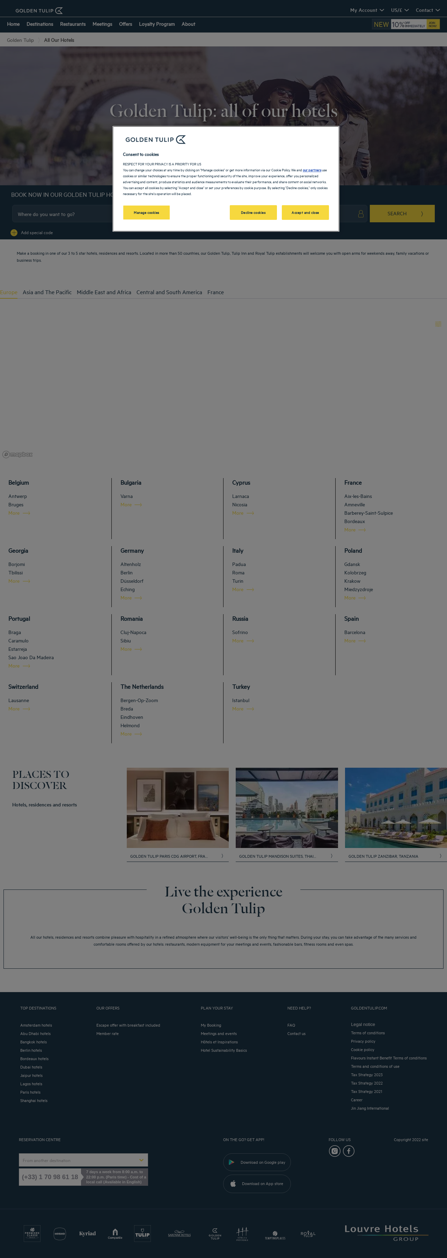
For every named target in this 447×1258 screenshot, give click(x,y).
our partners (312, 169)
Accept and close (305, 212)
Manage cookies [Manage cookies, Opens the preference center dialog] (146, 212)
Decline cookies (253, 212)
